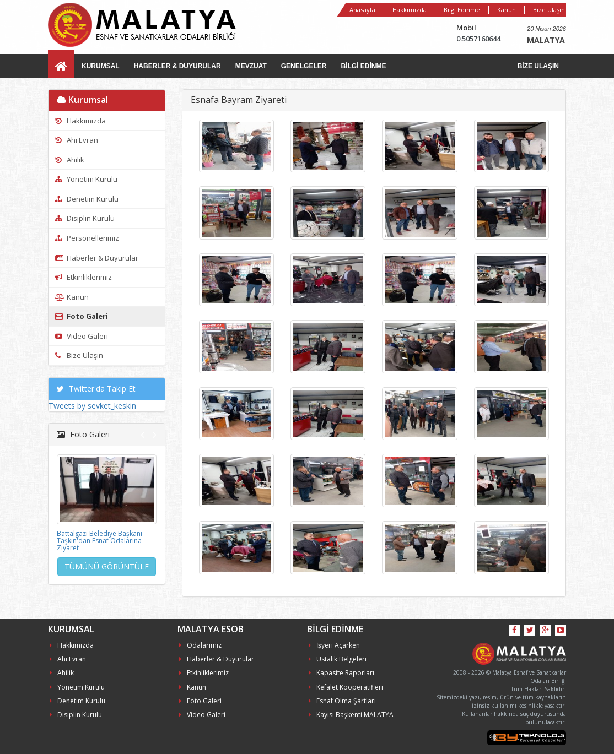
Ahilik (69, 160)
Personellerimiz (87, 238)
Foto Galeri (81, 316)
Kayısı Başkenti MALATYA (351, 714)
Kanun (506, 10)
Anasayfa (362, 10)
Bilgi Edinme (462, 10)
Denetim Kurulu (87, 199)
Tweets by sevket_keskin (92, 405)
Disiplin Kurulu (85, 218)
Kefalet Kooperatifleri (346, 687)
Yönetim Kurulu (86, 179)
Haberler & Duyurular (96, 258)
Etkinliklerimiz (83, 277)
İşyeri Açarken (334, 645)
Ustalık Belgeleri (338, 659)
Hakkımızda (409, 10)
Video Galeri (81, 336)
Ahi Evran (76, 140)
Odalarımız (200, 645)
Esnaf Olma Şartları (342, 701)
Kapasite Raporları (341, 672)
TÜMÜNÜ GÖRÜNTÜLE (106, 566)
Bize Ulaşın (549, 10)
